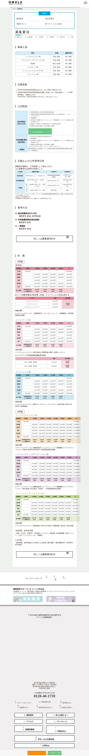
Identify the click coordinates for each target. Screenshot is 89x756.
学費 (71, 36)
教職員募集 (28, 727)
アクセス (28, 720)
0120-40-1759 (44, 695)
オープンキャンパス (36, 753)
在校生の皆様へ (65, 705)
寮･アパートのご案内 (53, 24)
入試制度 (40, 36)
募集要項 (19, 18)
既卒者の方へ (66, 701)
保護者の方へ (23, 705)
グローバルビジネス (23, 701)
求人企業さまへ (60, 714)
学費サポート (21, 24)
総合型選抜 (49, 18)
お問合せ (44, 744)
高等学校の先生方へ (44, 705)
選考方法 (61, 36)
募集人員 (18, 36)
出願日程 (51, 36)
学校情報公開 (44, 701)
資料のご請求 (54, 753)
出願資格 (29, 36)
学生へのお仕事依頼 (44, 737)
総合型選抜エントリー (40, 131)
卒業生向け (60, 728)
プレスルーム (60, 720)
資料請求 (28, 714)
